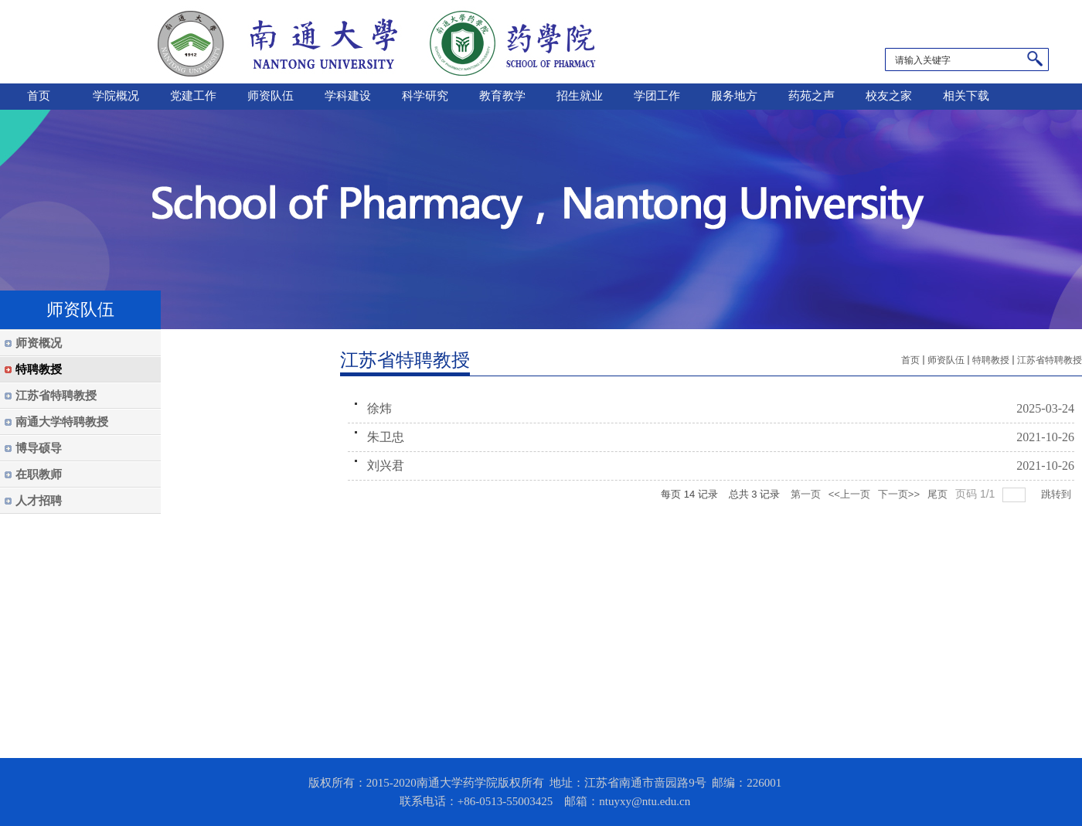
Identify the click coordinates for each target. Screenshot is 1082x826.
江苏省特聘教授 (1049, 360)
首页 (910, 360)
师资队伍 (946, 360)
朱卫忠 (385, 437)
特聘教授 (990, 360)
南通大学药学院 (376, 41)
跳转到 (1057, 494)
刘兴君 (385, 465)
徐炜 (379, 408)
